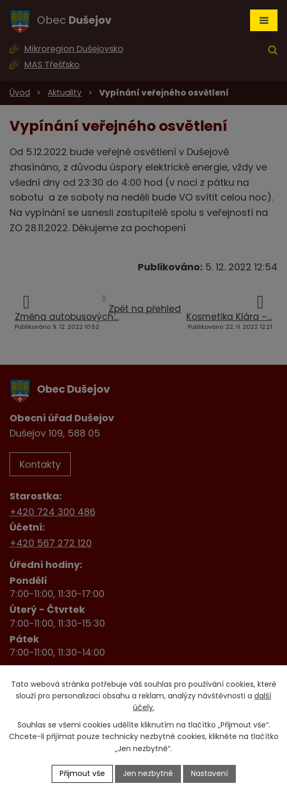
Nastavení (209, 773)
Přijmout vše (82, 773)
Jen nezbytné (148, 773)
